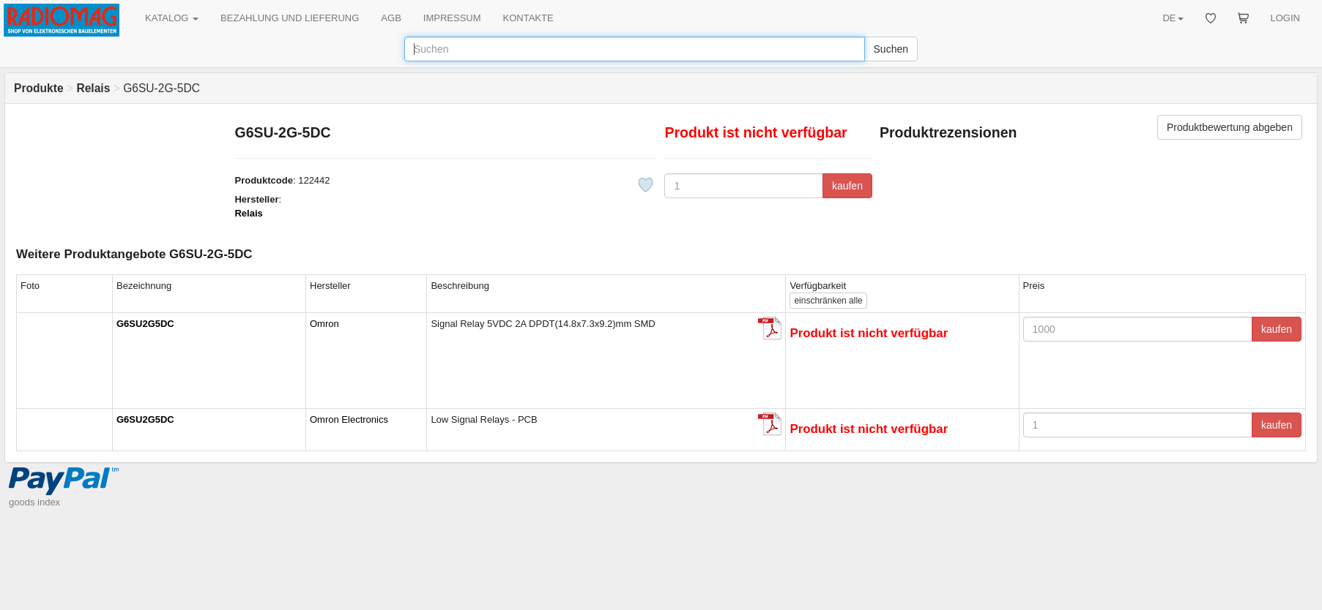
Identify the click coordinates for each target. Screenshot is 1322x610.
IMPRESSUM (452, 17)
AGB (391, 17)
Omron (324, 323)
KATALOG (171, 17)
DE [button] (1172, 17)
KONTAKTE (528, 17)
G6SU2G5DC (145, 323)
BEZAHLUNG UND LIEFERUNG (289, 17)
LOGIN (1285, 17)
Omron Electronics (349, 419)
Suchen (891, 49)
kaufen (847, 186)
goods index (34, 502)
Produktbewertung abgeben (1230, 127)
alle (828, 300)
